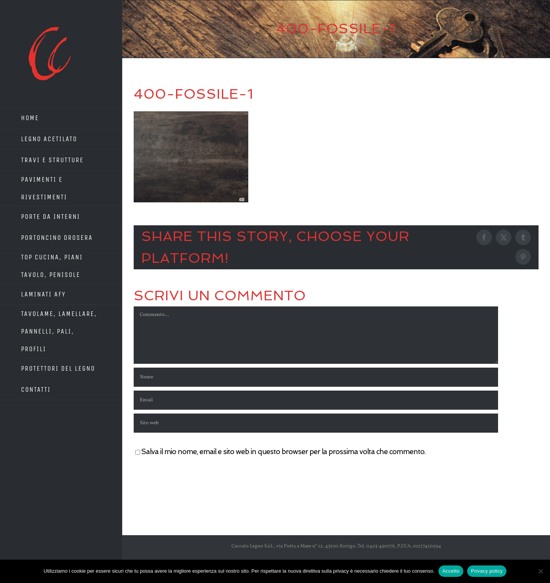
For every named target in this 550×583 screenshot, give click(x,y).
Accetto (450, 571)
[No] (540, 571)
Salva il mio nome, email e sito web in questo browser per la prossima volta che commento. (283, 451)
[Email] (316, 400)
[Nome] (316, 377)
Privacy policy (487, 571)
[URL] (316, 423)
